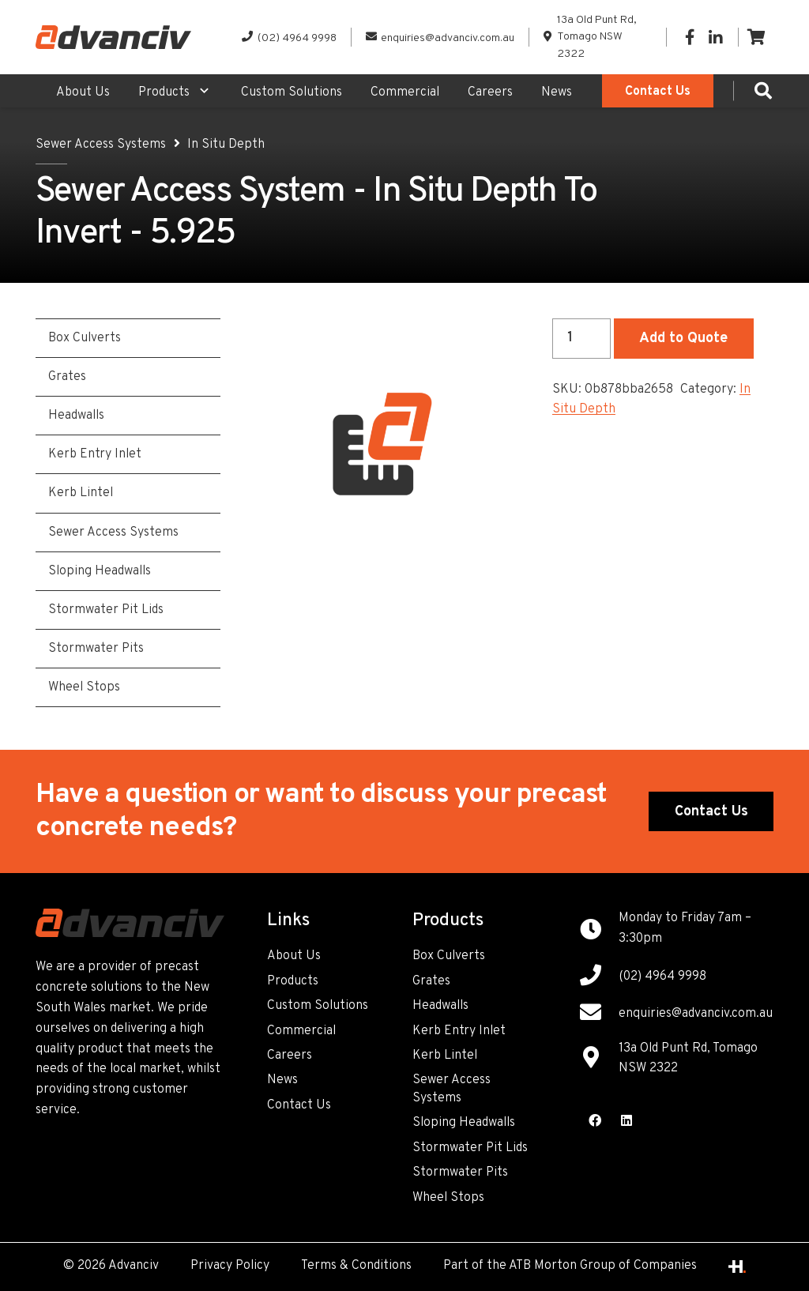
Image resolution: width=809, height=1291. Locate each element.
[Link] (113, 37)
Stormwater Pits (460, 1172)
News (282, 1080)
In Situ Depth (226, 144)
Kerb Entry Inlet (459, 1031)
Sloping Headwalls (463, 1123)
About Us (294, 956)
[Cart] (756, 37)
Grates (431, 981)
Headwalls (440, 1006)
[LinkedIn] (715, 37)
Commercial (301, 1031)
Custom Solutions (317, 1006)
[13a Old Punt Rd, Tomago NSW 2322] (599, 1059)
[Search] (763, 91)
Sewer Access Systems (101, 144)
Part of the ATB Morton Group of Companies (570, 1266)
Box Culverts (448, 956)
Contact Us (299, 1105)
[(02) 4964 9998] (599, 977)
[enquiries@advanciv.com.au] (599, 1014)
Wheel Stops (448, 1198)
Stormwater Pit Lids (470, 1148)
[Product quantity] (581, 338)
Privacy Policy (229, 1266)
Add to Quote (683, 338)
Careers (289, 1055)
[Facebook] (689, 37)
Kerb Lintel (444, 1055)
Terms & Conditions (356, 1266)
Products (292, 981)
